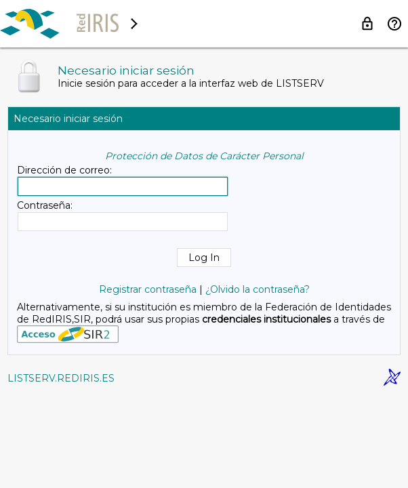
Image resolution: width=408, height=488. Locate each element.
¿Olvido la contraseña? (257, 289)
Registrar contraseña (148, 289)
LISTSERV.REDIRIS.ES (61, 378)
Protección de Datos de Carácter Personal (204, 156)
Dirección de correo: (64, 170)
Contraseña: (45, 205)
